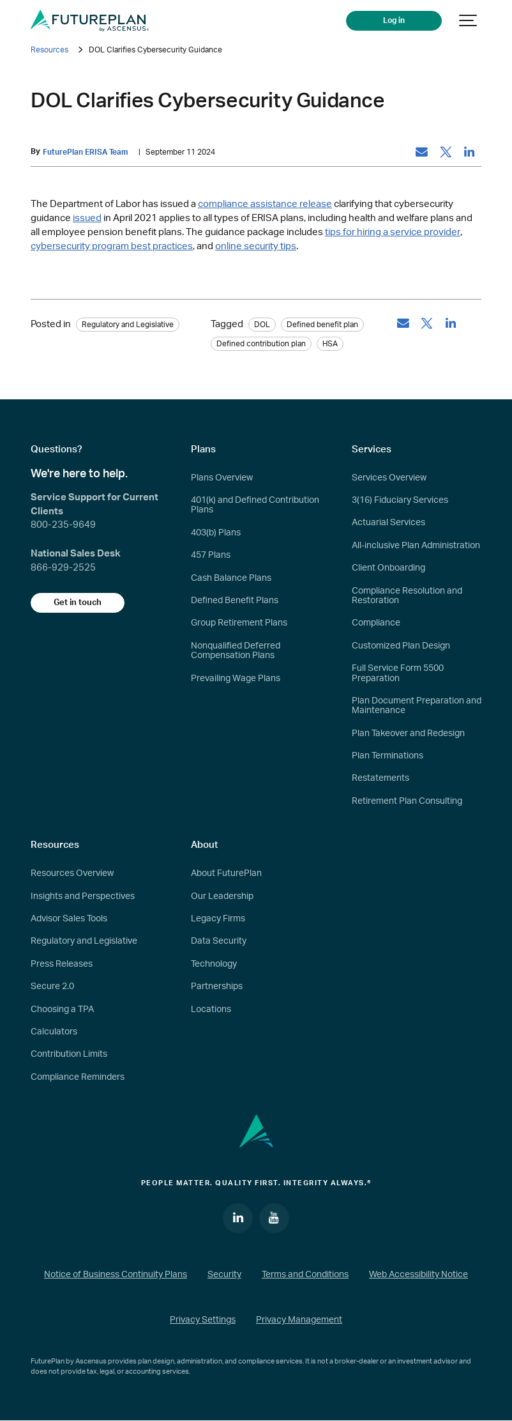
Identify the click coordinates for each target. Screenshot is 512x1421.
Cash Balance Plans (231, 578)
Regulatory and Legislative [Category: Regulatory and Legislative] (128, 324)
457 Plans (210, 555)
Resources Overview (72, 874)
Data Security (218, 941)
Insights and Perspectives (83, 896)
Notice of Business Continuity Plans (115, 1275)
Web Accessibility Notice (418, 1275)
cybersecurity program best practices (112, 246)
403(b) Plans (216, 532)
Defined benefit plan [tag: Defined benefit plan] (322, 324)
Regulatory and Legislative (84, 941)
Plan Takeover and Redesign (408, 733)
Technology (214, 964)
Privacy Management (299, 1320)
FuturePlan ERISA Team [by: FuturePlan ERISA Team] (85, 152)
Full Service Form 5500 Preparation (398, 673)
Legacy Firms (218, 918)
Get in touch (79, 602)
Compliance (376, 623)
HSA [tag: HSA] (330, 344)
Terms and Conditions (305, 1275)
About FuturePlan (226, 874)
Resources (49, 50)
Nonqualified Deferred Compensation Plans (235, 650)
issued (87, 218)
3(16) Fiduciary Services (400, 500)
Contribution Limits (69, 1054)
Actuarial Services (388, 523)
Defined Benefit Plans (234, 600)
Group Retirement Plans (239, 623)
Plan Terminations (387, 755)
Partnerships (217, 987)
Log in (398, 20)
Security (224, 1275)
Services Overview (389, 477)
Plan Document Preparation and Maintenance (416, 705)
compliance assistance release (265, 205)
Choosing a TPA (62, 1009)
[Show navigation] (468, 21)
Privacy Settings (203, 1320)
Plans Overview (222, 477)
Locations (211, 1009)
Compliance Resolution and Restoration (407, 596)
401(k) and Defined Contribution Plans (255, 505)
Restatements (380, 778)
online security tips (255, 246)
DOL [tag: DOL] (262, 324)
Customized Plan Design (401, 645)
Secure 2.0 (52, 987)
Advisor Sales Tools (69, 918)
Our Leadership (222, 896)
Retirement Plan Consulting (407, 801)
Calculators (54, 1031)
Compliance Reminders (77, 1077)
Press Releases (62, 964)
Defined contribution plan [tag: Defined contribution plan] (261, 344)
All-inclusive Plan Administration (416, 545)
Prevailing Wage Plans (235, 678)
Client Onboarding (388, 568)
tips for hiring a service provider (392, 232)
